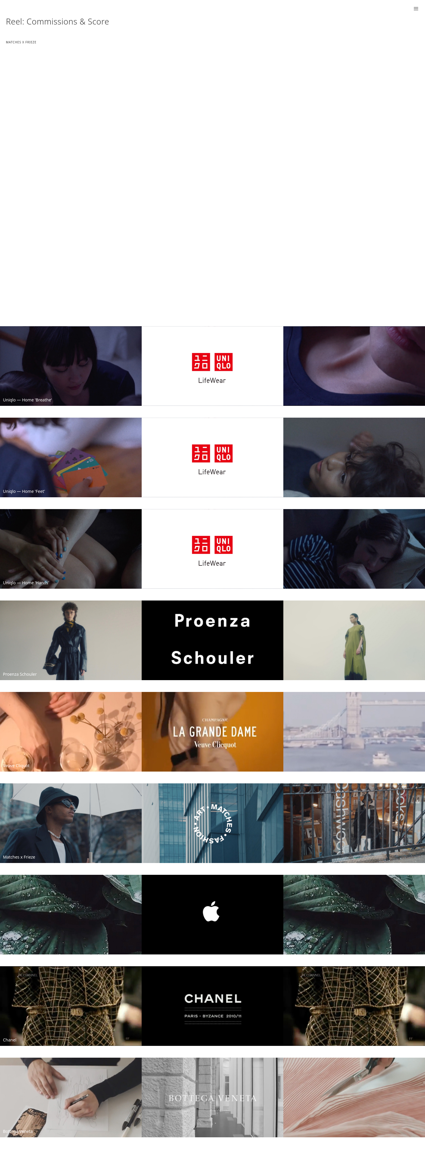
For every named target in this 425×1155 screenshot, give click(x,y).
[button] (416, 9)
